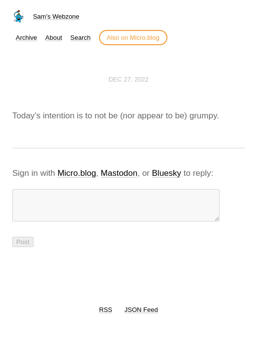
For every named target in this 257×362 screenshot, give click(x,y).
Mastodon (119, 173)
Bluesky (167, 173)
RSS (105, 315)
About (53, 37)
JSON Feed (141, 315)
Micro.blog (77, 173)
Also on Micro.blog (133, 37)
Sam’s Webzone (56, 16)
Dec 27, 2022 (128, 79)
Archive (26, 37)
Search (80, 37)
